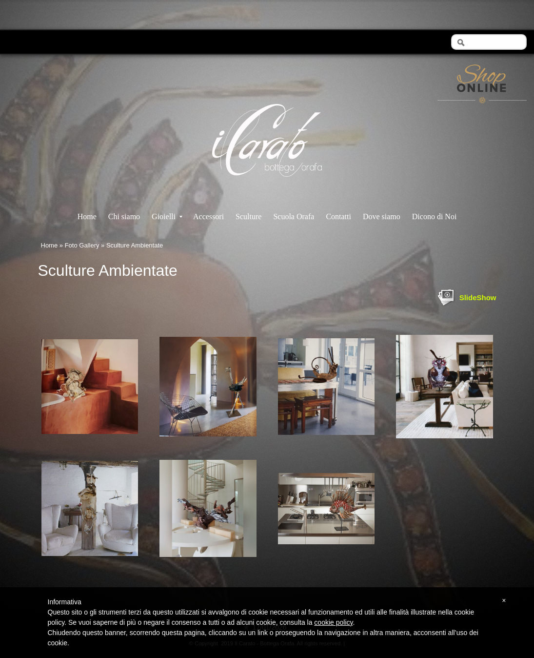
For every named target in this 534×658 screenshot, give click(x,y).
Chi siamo (124, 216)
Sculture (248, 216)
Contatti (338, 216)
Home (87, 216)
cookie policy (333, 622)
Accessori (208, 216)
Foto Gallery (82, 245)
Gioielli (167, 216)
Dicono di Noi (434, 216)
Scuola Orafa (293, 216)
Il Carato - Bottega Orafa (267, 185)
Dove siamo (381, 216)
